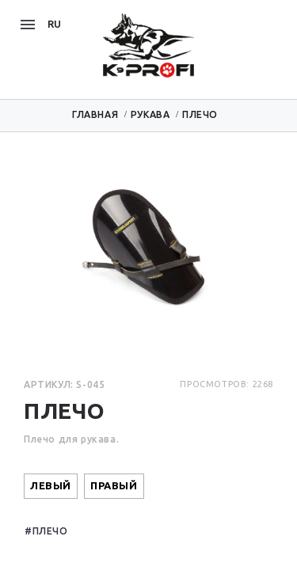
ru (54, 23)
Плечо (50, 531)
